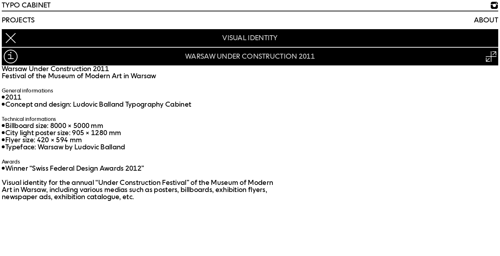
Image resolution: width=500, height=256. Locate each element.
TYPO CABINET (26, 5)
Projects (18, 20)
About (486, 20)
